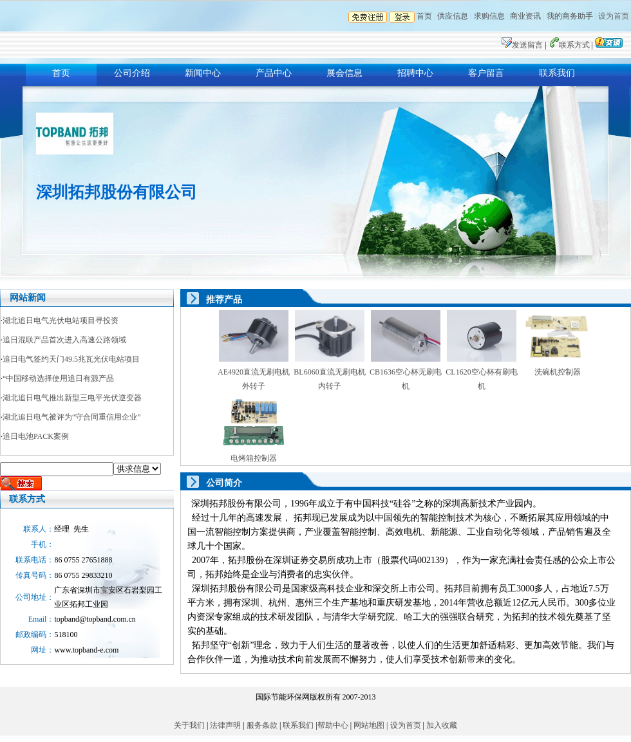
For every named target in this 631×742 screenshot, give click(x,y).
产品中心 (274, 73)
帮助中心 (333, 725)
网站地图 (368, 725)
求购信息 (489, 16)
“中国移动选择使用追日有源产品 (58, 378)
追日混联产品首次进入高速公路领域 (64, 339)
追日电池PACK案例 (36, 436)
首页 (424, 16)
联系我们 (557, 73)
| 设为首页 (403, 725)
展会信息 (344, 73)
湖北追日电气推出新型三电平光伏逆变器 (72, 397)
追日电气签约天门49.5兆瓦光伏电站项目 (71, 359)
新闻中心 (203, 73)
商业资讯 (525, 16)
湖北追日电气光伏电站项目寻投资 (60, 320)
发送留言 (528, 45)
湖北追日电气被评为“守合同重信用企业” (72, 417)
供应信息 (452, 16)
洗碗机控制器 (557, 371)
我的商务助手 (570, 16)
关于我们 (190, 725)
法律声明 (226, 725)
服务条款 (262, 725)
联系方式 (575, 45)
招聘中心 (415, 73)
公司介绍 (132, 73)
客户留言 (486, 73)
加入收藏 (440, 725)
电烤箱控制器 (254, 458)
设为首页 (613, 16)
